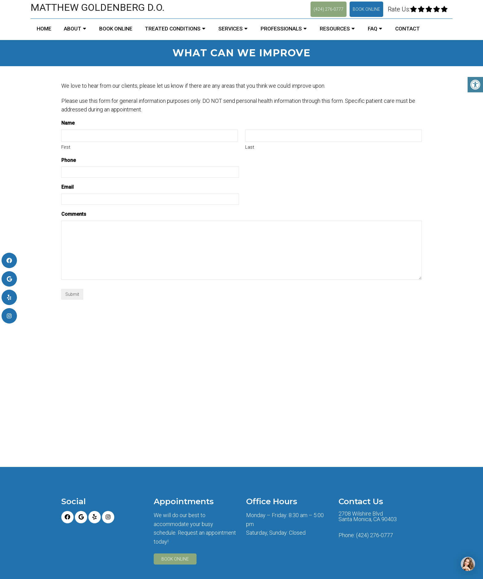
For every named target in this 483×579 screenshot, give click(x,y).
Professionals (281, 29)
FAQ (372, 29)
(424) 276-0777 (328, 9)
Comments (73, 214)
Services (230, 29)
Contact (407, 29)
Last (249, 147)
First (65, 147)
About (72, 29)
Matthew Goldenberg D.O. (97, 7)
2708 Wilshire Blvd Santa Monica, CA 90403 (368, 516)
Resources (335, 29)
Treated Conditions (173, 29)
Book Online (366, 9)
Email (67, 187)
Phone (68, 160)
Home (44, 29)
